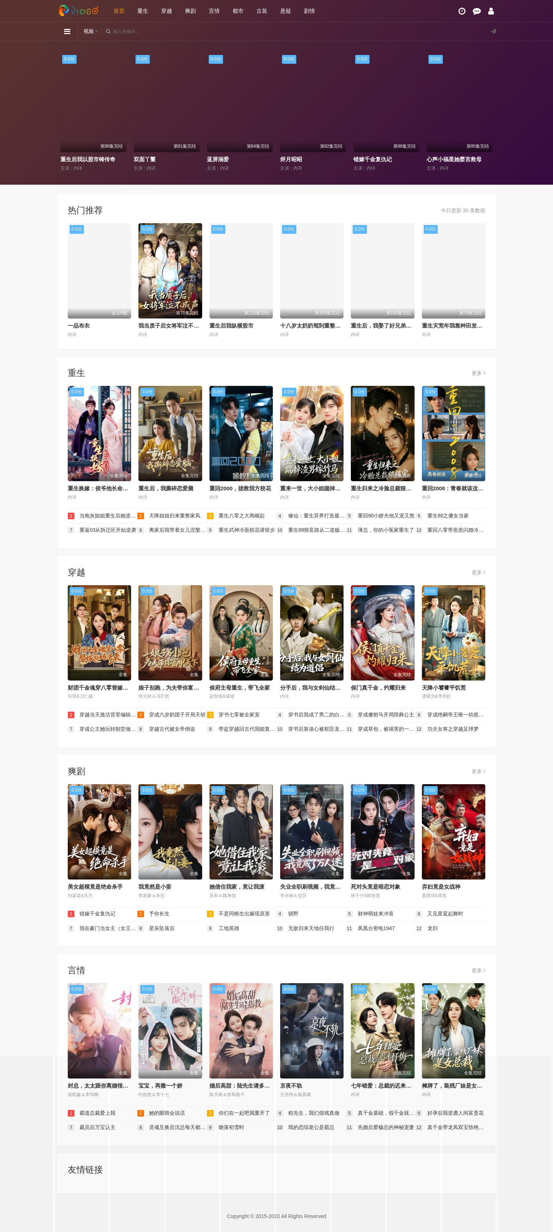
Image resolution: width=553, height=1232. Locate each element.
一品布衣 (79, 325)
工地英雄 (223, 928)
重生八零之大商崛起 (236, 516)
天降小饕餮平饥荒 (444, 688)
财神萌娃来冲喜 (370, 914)
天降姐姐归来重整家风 (168, 516)
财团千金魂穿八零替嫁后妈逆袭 (106, 688)
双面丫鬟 (145, 159)
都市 (238, 11)
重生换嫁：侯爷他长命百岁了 (103, 488)
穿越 (166, 11)
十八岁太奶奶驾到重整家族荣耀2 (320, 325)
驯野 (287, 914)
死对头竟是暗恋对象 (375, 887)
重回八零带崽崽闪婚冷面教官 (450, 530)
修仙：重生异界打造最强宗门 (311, 516)
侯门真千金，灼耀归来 (378, 688)
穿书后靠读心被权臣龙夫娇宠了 (311, 729)
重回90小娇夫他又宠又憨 (380, 516)
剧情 (309, 11)
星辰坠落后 (156, 928)
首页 (119, 11)
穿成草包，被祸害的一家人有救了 (381, 729)
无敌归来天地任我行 (305, 928)
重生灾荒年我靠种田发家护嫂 (457, 325)
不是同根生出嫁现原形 (238, 914)
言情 (214, 11)
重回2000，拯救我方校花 (240, 488)
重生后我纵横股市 (231, 325)
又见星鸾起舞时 (439, 914)
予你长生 (153, 914)
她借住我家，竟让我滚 (236, 887)
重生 (142, 11)
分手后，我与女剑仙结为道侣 (316, 688)
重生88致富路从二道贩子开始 (311, 530)
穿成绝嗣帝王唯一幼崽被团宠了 (450, 715)
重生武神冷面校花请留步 (241, 530)
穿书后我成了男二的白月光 (311, 715)
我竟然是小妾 (154, 887)
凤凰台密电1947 (370, 928)
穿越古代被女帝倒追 (166, 729)
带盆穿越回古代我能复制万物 (241, 729)
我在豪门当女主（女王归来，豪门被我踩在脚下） (102, 928)
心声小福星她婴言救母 (454, 159)
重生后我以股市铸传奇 (87, 159)
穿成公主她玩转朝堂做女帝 (102, 729)
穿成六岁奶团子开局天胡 (171, 715)
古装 (261, 11)
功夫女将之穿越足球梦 (447, 729)
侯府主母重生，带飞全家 (239, 688)
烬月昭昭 (291, 159)
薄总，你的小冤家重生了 (380, 530)
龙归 (427, 928)
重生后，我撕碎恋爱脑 (165, 488)
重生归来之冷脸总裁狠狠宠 (384, 488)
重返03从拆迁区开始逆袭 (102, 530)
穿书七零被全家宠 (233, 715)
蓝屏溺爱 (218, 159)
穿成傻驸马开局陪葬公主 (380, 715)
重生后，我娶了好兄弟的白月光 (389, 325)
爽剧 (190, 11)
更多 (478, 373)
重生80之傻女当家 (442, 516)
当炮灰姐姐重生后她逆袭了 (102, 516)
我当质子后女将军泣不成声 (171, 325)
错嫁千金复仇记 (372, 159)
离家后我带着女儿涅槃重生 (172, 530)
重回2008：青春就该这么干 (455, 488)
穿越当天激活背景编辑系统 (102, 715)
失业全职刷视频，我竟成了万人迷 (321, 887)
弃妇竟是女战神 (441, 887)
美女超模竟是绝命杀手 (95, 887)
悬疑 (285, 11)
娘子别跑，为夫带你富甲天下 (174, 688)
